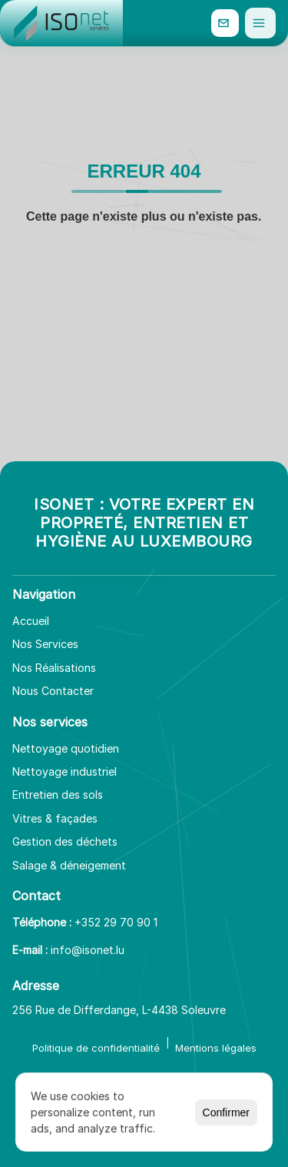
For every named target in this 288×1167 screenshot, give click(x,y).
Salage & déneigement (69, 865)
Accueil (30, 620)
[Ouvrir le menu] (260, 23)
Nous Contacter (53, 690)
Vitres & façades (55, 818)
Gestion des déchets (65, 841)
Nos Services (45, 643)
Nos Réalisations (54, 667)
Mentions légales (216, 1048)
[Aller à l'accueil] (61, 23)
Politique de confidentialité (96, 1048)
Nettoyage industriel (64, 771)
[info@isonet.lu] (225, 23)
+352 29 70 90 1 (115, 922)
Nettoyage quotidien (65, 748)
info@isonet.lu (87, 949)
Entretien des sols (57, 794)
